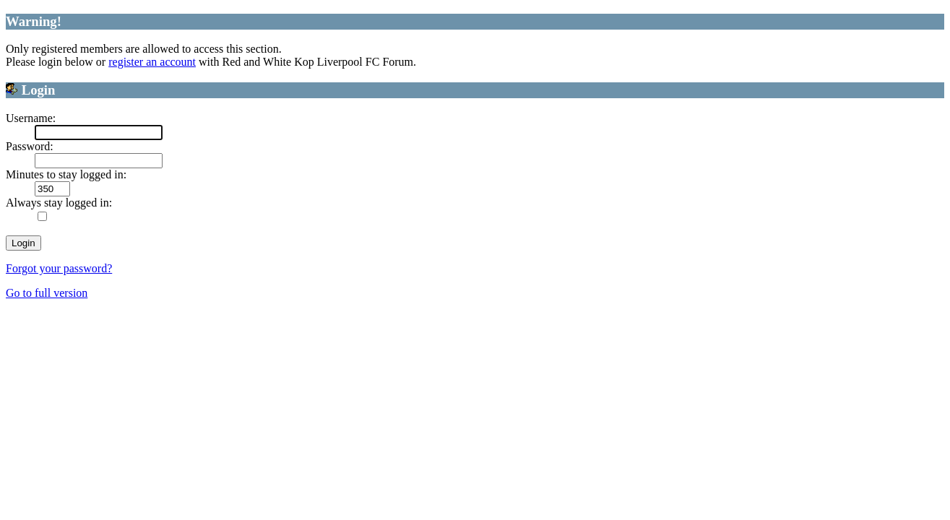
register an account (152, 62)
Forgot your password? (59, 268)
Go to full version (46, 293)
